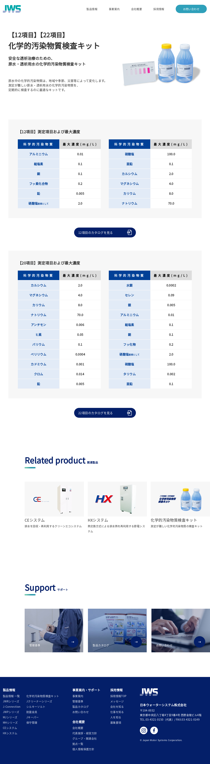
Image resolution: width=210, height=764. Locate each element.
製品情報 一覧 (11, 696)
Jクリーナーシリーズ (39, 701)
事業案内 (114, 9)
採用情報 (158, 9)
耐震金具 (31, 712)
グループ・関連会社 (84, 738)
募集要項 (115, 722)
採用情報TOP (118, 696)
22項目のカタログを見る (95, 413)
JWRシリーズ (11, 701)
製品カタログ (80, 706)
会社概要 (136, 9)
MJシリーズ (10, 717)
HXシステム (10, 733)
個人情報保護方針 (83, 749)
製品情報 (91, 9)
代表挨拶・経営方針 (84, 733)
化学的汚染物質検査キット (42, 696)
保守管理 (31, 722)
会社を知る (117, 706)
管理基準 (77, 701)
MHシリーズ (10, 722)
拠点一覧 (77, 744)
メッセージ (117, 701)
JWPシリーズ (11, 712)
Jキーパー (32, 717)
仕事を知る (117, 712)
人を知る (115, 717)
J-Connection (12, 706)
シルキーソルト (35, 706)
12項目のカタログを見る (95, 232)
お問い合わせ (191, 9)
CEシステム (10, 728)
